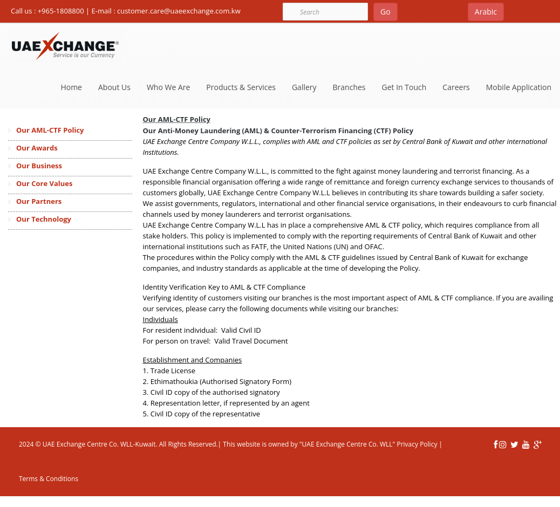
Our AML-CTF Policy (50, 130)
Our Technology (43, 219)
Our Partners (39, 201)
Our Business (39, 165)
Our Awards (37, 148)
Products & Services (241, 87)
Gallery (304, 87)
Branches (349, 87)
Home (71, 87)
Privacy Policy (416, 444)
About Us (114, 87)
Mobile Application (518, 87)
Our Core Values (44, 183)
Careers (455, 87)
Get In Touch (404, 87)
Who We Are (168, 87)
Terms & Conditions (48, 478)
